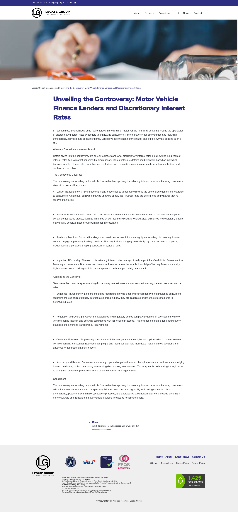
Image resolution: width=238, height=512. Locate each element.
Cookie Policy (182, 463)
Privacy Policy (198, 463)
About (137, 13)
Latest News (182, 13)
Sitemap (154, 463)
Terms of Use (167, 463)
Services (149, 13)
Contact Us (200, 13)
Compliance (165, 13)
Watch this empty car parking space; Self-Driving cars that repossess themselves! (119, 425)
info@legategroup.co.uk (60, 2)
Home (159, 456)
